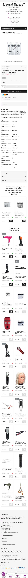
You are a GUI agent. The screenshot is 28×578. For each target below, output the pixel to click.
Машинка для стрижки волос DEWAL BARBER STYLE (19, 250)
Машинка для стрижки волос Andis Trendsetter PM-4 (20, 415)
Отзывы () (5, 173)
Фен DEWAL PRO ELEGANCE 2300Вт (6, 497)
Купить (17, 86)
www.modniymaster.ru (16, 25)
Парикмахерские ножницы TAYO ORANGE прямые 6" (7, 415)
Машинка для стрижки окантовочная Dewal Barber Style (7, 278)
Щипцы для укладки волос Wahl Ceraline (20, 277)
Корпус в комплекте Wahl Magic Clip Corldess (20, 360)
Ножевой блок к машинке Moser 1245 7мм (20, 305)
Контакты (4, 542)
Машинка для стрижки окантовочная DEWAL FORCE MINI (7, 388)
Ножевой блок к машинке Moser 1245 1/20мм (6, 214)
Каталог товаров (8, 28)
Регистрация (17, 1)
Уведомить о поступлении (14, 91)
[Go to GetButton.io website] (3, 576)
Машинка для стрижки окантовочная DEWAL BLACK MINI (20, 470)
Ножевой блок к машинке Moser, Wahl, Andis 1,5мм (19, 214)
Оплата (4, 180)
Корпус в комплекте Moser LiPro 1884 (7, 469)
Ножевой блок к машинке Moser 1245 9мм (20, 332)
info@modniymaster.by (8, 535)
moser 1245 (7, 99)
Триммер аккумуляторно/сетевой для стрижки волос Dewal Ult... (6, 361)
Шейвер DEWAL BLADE (6, 332)
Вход (11, 1)
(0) (5, 217)
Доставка (4, 176)
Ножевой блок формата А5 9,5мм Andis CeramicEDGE (7, 305)
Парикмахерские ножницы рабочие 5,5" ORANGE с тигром (20, 498)
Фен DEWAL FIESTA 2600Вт (7, 249)
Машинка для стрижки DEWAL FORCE (6, 442)
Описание (4, 104)
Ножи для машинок (11, 97)
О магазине (4, 541)
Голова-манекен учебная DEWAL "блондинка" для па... (20, 387)
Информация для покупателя (8, 544)
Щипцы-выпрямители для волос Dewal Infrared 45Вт (20, 443)
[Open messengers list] (3, 574)
